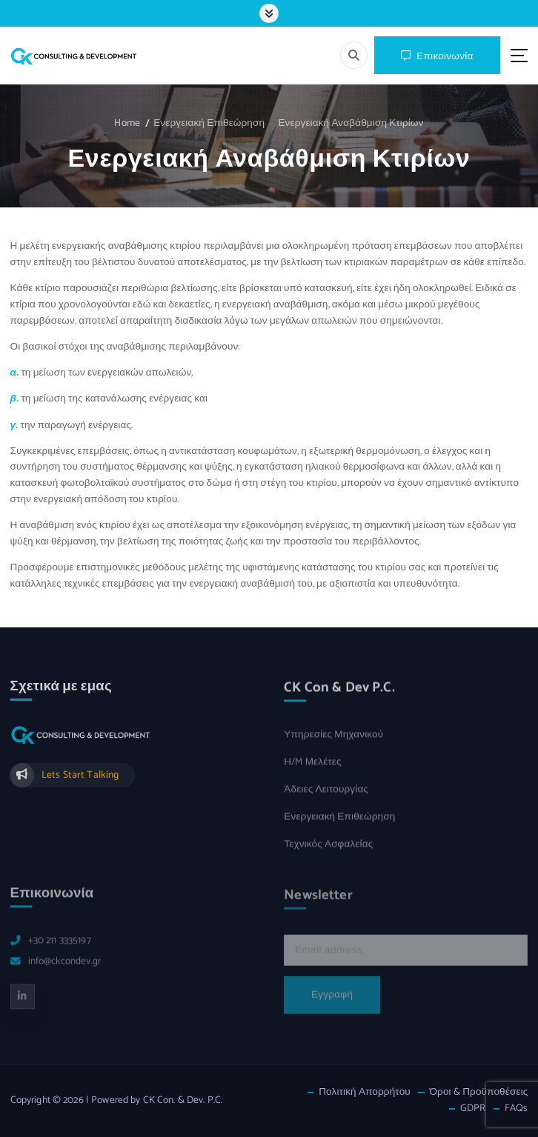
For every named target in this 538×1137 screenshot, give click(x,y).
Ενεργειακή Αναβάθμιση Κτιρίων (350, 123)
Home (127, 123)
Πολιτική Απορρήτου (365, 1092)
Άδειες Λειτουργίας (326, 797)
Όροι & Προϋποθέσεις (478, 1092)
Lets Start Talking (80, 781)
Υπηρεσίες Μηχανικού (333, 742)
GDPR (473, 1108)
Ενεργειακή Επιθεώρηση (209, 123)
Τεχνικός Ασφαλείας (328, 851)
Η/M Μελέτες (312, 770)
